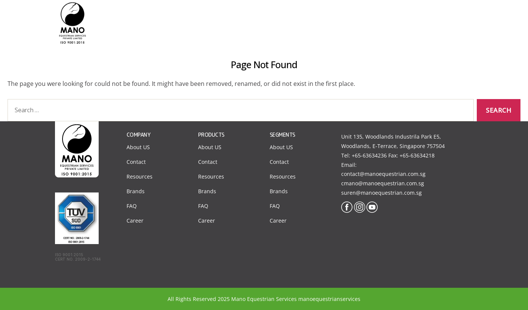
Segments (338, 15)
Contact (417, 15)
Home (269, 15)
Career (135, 220)
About (300, 15)
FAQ (132, 205)
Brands (136, 191)
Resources (140, 176)
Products (379, 15)
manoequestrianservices (329, 298)
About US (138, 147)
